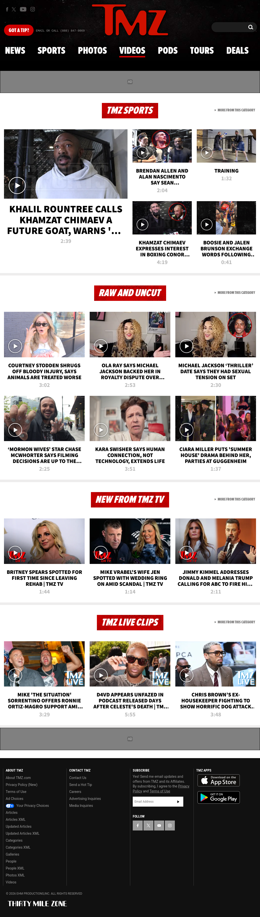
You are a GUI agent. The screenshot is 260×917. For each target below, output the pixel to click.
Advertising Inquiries (85, 799)
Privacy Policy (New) (21, 785)
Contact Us (77, 778)
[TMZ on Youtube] (23, 9)
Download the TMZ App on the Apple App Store (218, 780)
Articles (12, 813)
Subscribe (178, 802)
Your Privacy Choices (27, 806)
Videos (132, 51)
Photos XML (15, 875)
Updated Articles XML (22, 833)
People (11, 861)
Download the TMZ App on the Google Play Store (218, 797)
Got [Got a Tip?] (19, 30)
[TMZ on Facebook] (7, 9)
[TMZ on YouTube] (159, 825)
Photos (92, 51)
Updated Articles (18, 826)
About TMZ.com (18, 778)
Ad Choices (14, 799)
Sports (51, 51)
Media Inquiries (81, 806)
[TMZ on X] (14, 9)
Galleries (12, 854)
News (15, 51)
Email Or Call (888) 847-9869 (60, 31)
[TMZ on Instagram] (32, 9)
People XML (15, 868)
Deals (237, 51)
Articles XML (16, 820)
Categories (14, 840)
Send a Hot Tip (80, 785)
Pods (168, 51)
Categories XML (18, 847)
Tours (202, 51)
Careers (75, 792)
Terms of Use (16, 792)
